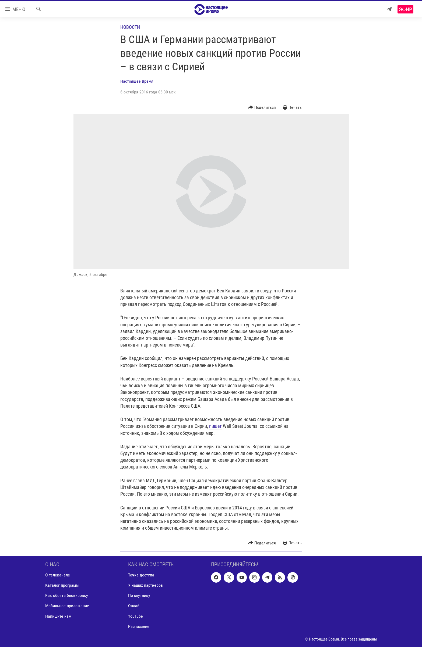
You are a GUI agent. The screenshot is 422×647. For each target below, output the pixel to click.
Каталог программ (62, 585)
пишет (215, 426)
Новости (130, 27)
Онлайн (135, 605)
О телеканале (57, 575)
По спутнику (139, 595)
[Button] (262, 107)
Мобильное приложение (67, 605)
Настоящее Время (136, 81)
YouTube (135, 616)
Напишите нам (58, 616)
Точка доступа (141, 575)
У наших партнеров (145, 585)
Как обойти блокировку (66, 595)
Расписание (138, 626)
